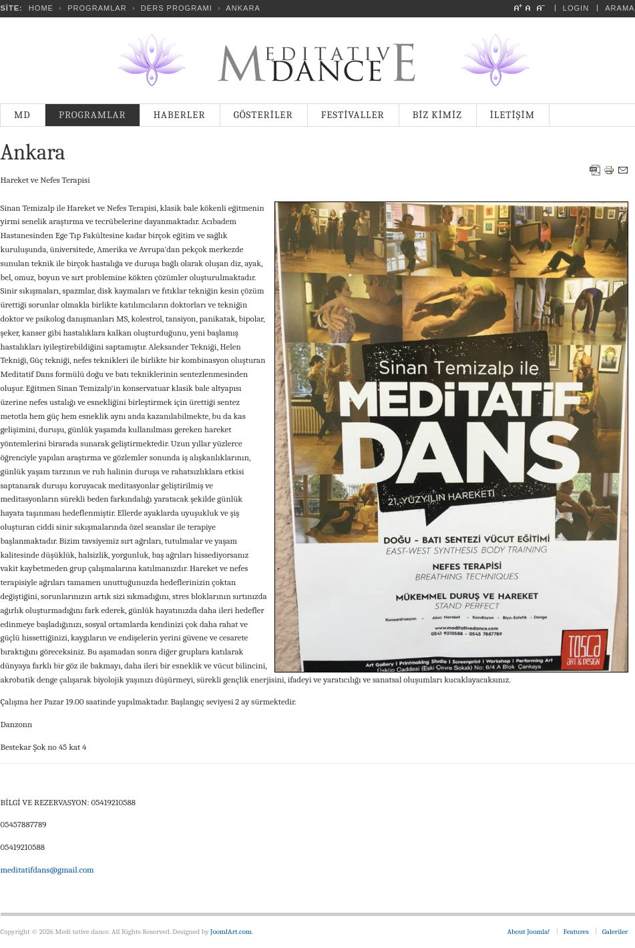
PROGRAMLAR (97, 8)
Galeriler (615, 931)
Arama (619, 8)
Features (576, 931)
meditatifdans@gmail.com (47, 870)
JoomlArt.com (231, 931)
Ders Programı (176, 8)
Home (41, 8)
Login (576, 8)
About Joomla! (528, 931)
